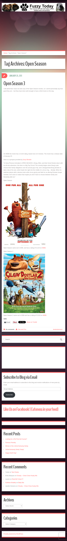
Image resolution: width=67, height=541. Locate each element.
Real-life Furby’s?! (17, 479)
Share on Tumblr (32, 322)
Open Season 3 (14, 83)
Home (5, 53)
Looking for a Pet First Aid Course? (16, 439)
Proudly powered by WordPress (13, 534)
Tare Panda (15, 472)
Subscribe (9, 395)
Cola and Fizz (22, 329)
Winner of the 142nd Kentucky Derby (16, 446)
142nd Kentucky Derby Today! (14, 449)
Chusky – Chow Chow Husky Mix (27, 475)
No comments (10, 329)
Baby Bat (21, 482)
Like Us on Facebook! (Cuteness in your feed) (30, 409)
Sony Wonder (27, 159)
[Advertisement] (33, 33)
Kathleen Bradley (10, 482)
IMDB (44, 248)
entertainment (58, 329)
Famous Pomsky (10, 442)
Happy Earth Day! (10, 453)
